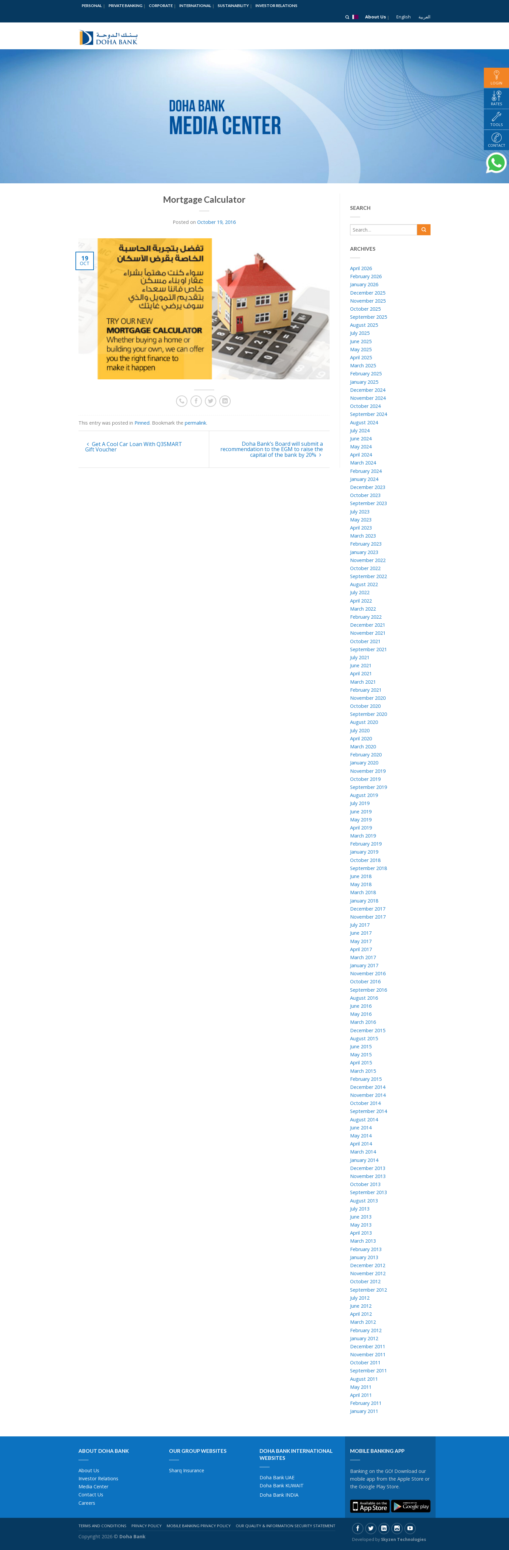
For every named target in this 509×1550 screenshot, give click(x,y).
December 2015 (367, 1030)
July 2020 (360, 730)
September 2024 (368, 414)
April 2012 (361, 1314)
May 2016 (361, 1014)
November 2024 (368, 398)
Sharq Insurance (186, 1470)
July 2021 (360, 657)
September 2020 (368, 714)
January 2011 (364, 1411)
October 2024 (365, 406)
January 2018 (364, 900)
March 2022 (363, 609)
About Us (375, 17)
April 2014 (361, 1143)
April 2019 (361, 827)
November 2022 (368, 560)
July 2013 (360, 1208)
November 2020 (368, 698)
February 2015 (366, 1079)
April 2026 (361, 268)
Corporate (161, 5)
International (195, 5)
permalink (195, 423)
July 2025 (360, 333)
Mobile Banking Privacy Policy (199, 1525)
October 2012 (365, 1281)
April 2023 (361, 527)
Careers (86, 1503)
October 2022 (365, 568)
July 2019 (360, 803)
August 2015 (364, 1038)
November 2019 (368, 771)
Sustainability (233, 5)
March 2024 (363, 462)
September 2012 (368, 1290)
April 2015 (361, 1062)
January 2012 (364, 1338)
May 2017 (361, 941)
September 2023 (368, 503)
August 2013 (364, 1200)
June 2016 (361, 1006)
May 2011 (361, 1387)
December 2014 (367, 1087)
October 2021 (365, 641)
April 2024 (361, 454)
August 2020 (364, 722)
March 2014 (363, 1152)
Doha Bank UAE (277, 1477)
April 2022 (361, 601)
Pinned (142, 423)
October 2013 (365, 1184)
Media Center (93, 1486)
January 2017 (364, 965)
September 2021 (368, 649)
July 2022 (360, 592)
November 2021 (368, 633)
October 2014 (365, 1103)
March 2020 (363, 746)
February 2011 (366, 1403)
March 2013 (363, 1241)
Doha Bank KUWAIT (282, 1485)
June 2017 (361, 933)
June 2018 (361, 876)
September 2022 (368, 576)
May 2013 (361, 1225)
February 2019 (366, 844)
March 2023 (363, 536)
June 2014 (361, 1127)
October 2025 (365, 309)
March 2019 (363, 835)
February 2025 (366, 373)
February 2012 (366, 1330)
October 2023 (365, 495)
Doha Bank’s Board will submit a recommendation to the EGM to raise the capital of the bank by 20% (271, 449)
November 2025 (368, 301)
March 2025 (363, 365)
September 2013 (368, 1192)
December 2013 (367, 1168)
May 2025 (361, 349)
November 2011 (368, 1354)
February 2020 (366, 754)
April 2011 (361, 1395)
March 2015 (363, 1071)
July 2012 (360, 1298)
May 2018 (361, 884)
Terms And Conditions (102, 1525)
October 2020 (365, 706)
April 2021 (361, 673)
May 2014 (361, 1135)
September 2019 (368, 787)
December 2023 (367, 487)
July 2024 (360, 430)
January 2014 (364, 1160)
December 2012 (367, 1265)
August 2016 (364, 998)
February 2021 (366, 690)
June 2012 (361, 1306)
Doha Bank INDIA (279, 1495)
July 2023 (360, 511)
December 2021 (367, 625)
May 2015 (361, 1054)
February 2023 (366, 544)
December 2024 (367, 390)
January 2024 (364, 479)
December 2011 (367, 1346)
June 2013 (361, 1217)
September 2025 (368, 317)
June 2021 (361, 665)
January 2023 (364, 552)
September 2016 (368, 990)
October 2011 (365, 1362)
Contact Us (90, 1494)
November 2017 (368, 917)
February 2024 (366, 471)
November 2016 (368, 973)
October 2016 (365, 981)
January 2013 (364, 1257)
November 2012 (368, 1273)
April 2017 (361, 949)
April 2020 (361, 738)
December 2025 (367, 293)
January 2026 (364, 284)
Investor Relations (276, 5)
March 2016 (363, 1022)
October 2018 (365, 860)
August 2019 (364, 795)
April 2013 (361, 1233)
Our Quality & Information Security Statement (285, 1525)
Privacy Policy (146, 1525)
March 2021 (363, 682)
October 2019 (365, 779)
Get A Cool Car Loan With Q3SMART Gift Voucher (133, 446)
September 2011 (368, 1370)
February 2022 (366, 617)
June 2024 (361, 438)
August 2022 (364, 584)
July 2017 (360, 925)
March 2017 (363, 957)
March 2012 (363, 1322)
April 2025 (361, 357)
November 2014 (368, 1095)
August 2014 (364, 1119)
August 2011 (364, 1379)
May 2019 (361, 819)
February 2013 (366, 1249)
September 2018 (368, 868)
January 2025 (364, 382)
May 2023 (361, 519)
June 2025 (361, 341)
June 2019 (361, 811)
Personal (92, 5)
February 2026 (366, 276)
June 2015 (361, 1046)
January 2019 (364, 852)
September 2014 (368, 1111)
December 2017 (367, 909)
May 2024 (361, 446)
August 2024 (364, 422)
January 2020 (364, 762)
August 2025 (364, 325)
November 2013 (368, 1176)
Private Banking (126, 5)
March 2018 (363, 892)
